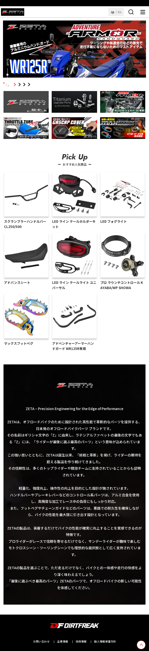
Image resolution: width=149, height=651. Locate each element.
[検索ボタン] (131, 12)
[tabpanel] (74, 49)
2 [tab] (19, 84)
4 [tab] (29, 84)
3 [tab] (24, 84)
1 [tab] (14, 84)
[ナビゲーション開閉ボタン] (143, 12)
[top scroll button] (141, 645)
